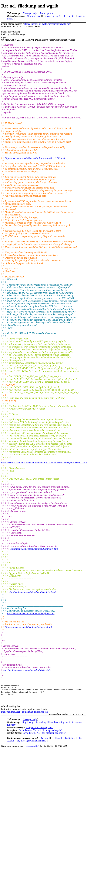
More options (46, 13)
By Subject (70, 741)
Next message (33, 16)
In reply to (69, 16)
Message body (30, 13)
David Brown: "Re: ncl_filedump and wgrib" (40, 733)
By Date (44, 741)
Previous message (52, 16)
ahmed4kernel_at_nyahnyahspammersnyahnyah (47, 24)
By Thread (57, 741)
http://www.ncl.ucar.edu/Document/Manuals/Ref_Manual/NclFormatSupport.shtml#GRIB (44, 462)
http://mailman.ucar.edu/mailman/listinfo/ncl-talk (34, 549)
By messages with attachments (32, 744)
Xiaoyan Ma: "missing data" (39, 731)
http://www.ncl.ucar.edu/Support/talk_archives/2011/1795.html (35, 158)
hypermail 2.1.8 (32, 749)
